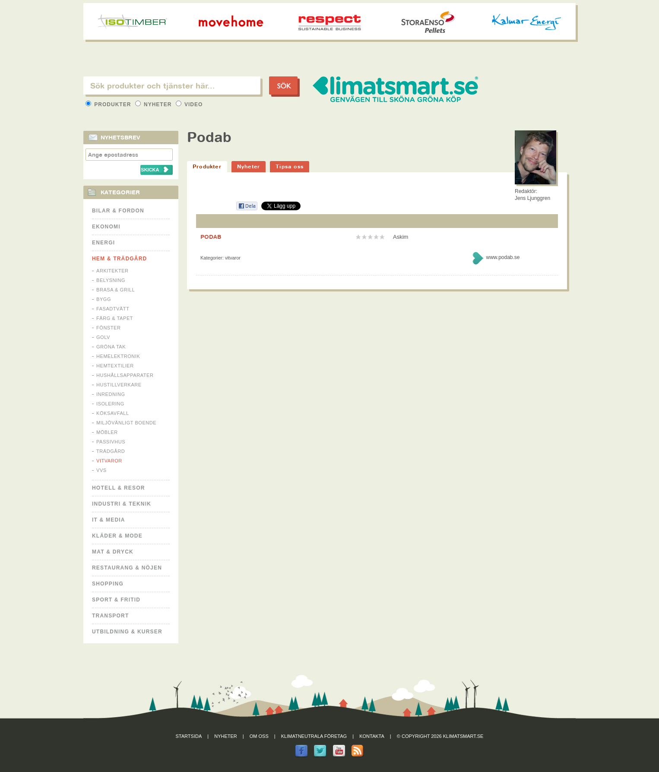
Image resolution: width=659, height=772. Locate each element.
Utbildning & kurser (127, 632)
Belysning (110, 280)
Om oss (259, 736)
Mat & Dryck (112, 552)
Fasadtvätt (112, 308)
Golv (103, 337)
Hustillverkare (119, 384)
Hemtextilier (115, 365)
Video (189, 104)
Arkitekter (112, 270)
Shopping (108, 584)
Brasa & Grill (115, 289)
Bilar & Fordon (118, 211)
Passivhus (110, 441)
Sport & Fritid (116, 600)
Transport (110, 616)
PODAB (210, 236)
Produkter (109, 104)
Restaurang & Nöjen (127, 568)
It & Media (108, 520)
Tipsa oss (290, 166)
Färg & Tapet (114, 318)
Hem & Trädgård (119, 259)
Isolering (110, 403)
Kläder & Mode (117, 536)
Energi (103, 243)
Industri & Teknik (121, 504)
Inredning (110, 394)
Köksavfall (112, 413)
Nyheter (154, 104)
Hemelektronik (118, 356)
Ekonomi (106, 227)
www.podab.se (503, 257)
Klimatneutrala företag (314, 736)
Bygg (103, 299)
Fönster (108, 327)
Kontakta (371, 736)
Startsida (189, 736)
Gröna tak (111, 346)
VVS (101, 470)
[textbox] (171, 85)
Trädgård (110, 451)
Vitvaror (109, 460)
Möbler (107, 432)
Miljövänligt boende (126, 422)
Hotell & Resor (118, 488)
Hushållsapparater (124, 375)
